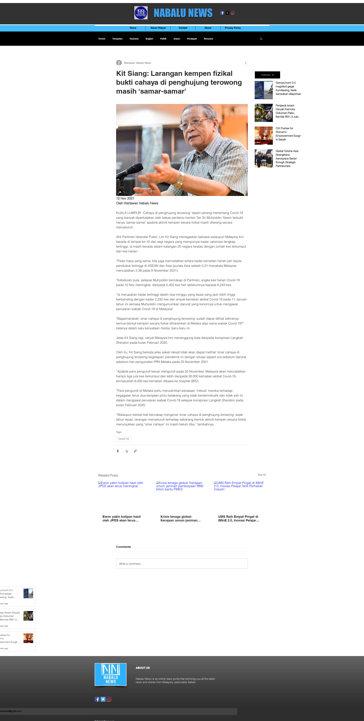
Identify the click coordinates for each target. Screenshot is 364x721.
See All (262, 474)
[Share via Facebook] (117, 451)
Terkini (101, 38)
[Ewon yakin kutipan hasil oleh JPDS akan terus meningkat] (124, 495)
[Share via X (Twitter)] (126, 451)
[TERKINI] (267, 74)
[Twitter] (103, 699)
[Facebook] (222, 13)
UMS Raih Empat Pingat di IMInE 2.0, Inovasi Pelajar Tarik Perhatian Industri (238, 518)
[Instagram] (233, 13)
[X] (227, 13)
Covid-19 (123, 438)
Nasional (134, 38)
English (149, 38)
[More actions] (246, 63)
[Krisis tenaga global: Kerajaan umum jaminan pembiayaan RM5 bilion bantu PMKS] (182, 495)
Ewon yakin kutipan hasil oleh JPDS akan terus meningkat (122, 518)
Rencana (208, 38)
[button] (261, 38)
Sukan (177, 38)
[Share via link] (135, 451)
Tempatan (117, 38)
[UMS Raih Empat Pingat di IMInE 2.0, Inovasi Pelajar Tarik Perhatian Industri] (240, 495)
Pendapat (192, 38)
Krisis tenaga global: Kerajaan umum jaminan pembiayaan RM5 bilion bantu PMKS (178, 518)
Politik (163, 38)
